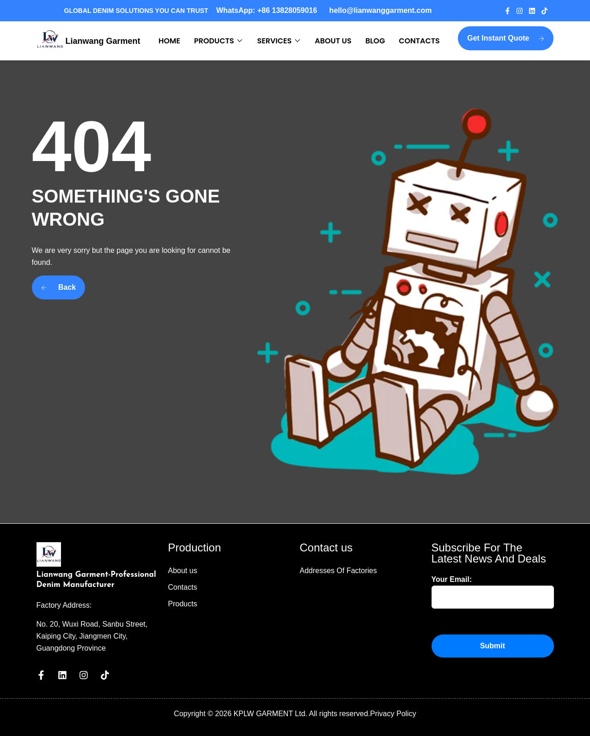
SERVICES (274, 41)
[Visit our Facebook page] (510, 10)
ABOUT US (333, 41)
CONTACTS (419, 41)
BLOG (375, 41)
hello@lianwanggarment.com (380, 10)
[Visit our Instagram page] (522, 10)
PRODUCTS (214, 41)
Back (58, 287)
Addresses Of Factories (338, 570)
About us (182, 570)
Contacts (182, 587)
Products (182, 604)
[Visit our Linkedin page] (535, 10)
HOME (169, 41)
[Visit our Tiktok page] (547, 10)
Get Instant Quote (505, 38)
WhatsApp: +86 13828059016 (268, 10)
